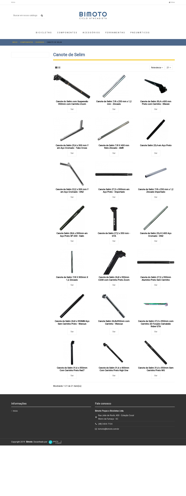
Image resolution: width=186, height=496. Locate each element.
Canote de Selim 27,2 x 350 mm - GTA (114, 234)
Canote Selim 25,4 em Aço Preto (156, 145)
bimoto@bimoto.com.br (108, 429)
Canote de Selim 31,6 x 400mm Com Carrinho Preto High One (114, 369)
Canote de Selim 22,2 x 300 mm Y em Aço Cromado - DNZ (72, 190)
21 (169, 67)
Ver (72, 109)
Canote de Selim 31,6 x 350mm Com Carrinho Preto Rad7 (72, 369)
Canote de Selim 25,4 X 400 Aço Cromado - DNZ (155, 234)
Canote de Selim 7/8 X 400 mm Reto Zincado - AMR (114, 146)
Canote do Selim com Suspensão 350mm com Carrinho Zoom (72, 102)
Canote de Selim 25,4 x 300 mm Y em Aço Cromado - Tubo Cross (72, 146)
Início (13, 2)
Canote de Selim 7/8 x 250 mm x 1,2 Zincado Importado (155, 190)
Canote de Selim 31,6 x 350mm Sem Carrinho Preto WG (155, 369)
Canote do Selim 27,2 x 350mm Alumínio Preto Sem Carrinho (155, 278)
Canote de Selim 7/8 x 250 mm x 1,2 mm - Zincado (113, 102)
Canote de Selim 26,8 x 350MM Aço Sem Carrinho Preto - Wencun (72, 322)
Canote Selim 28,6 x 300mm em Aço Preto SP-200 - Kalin (72, 234)
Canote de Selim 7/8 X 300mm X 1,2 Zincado (72, 278)
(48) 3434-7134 (105, 424)
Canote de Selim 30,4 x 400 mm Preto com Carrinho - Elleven (155, 102)
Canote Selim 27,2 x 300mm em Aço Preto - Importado (113, 190)
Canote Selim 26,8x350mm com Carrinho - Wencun (114, 322)
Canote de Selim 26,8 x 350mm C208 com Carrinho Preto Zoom (114, 278)
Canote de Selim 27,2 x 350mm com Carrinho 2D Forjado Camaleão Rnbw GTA (155, 324)
